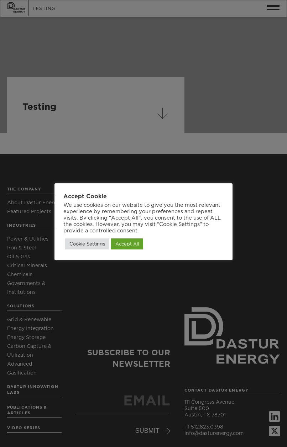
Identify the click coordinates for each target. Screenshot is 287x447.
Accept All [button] (127, 244)
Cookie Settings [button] (87, 244)
